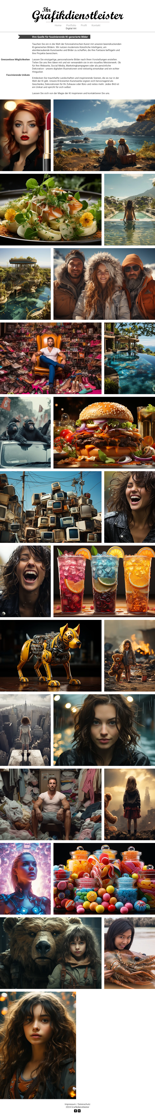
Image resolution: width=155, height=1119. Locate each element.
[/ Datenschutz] (83, 1104)
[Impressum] (70, 1104)
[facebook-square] (75, 1110)
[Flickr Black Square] (79, 1110)
